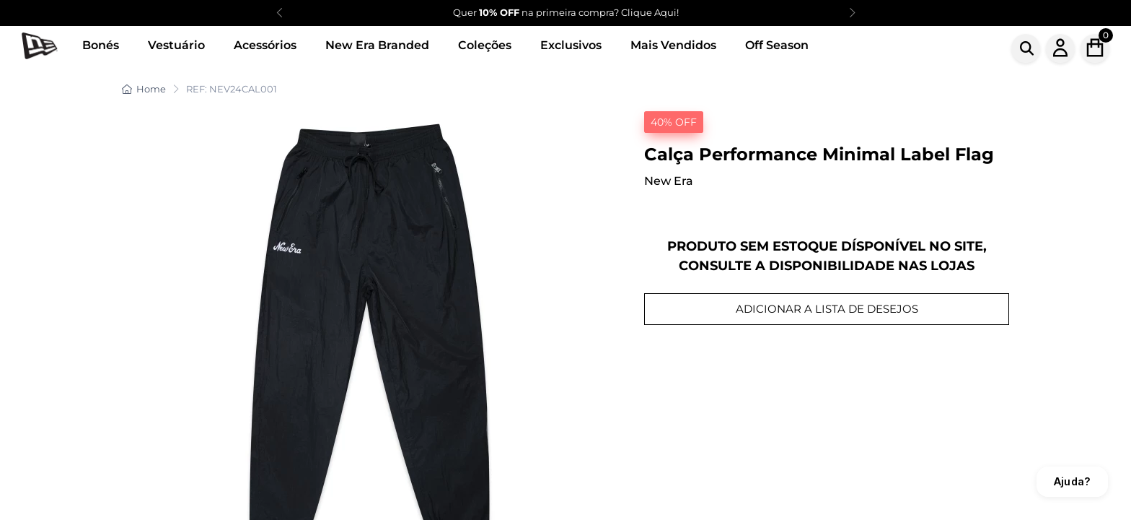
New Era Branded (377, 45)
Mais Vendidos (673, 45)
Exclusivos (571, 45)
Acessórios (265, 45)
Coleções (484, 45)
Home (144, 89)
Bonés (100, 45)
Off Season (777, 45)
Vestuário (176, 45)
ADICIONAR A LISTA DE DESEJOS (827, 309)
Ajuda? (1072, 481)
